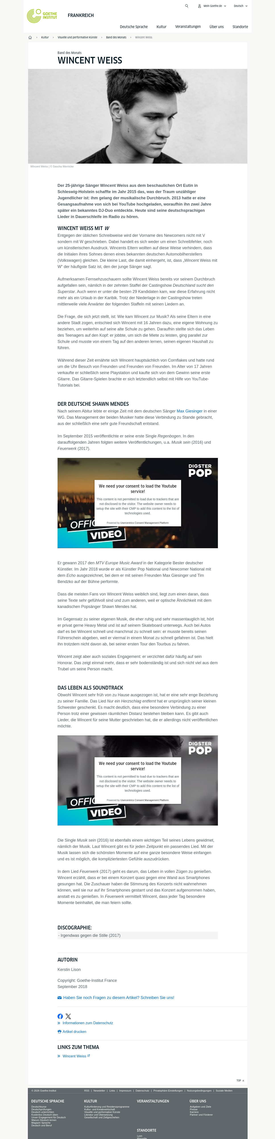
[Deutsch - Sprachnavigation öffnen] (241, 6)
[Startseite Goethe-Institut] (42, 16)
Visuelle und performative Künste (102, 1112)
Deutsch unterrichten (42, 1112)
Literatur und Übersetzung (98, 1114)
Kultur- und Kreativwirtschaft (99, 1109)
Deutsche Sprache (134, 27)
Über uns (217, 27)
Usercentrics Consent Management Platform (144, 522)
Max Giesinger (190, 411)
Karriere (194, 1112)
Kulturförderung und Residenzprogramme (106, 1106)
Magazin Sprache (41, 1122)
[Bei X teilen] (68, 1016)
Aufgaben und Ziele (200, 1106)
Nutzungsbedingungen (199, 1090)
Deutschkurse (38, 1106)
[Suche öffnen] (186, 6)
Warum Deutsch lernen (43, 1120)
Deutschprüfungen (41, 1109)
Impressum (125, 1090)
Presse (193, 1109)
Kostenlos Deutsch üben (44, 1114)
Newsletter (99, 1090)
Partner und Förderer (201, 1114)
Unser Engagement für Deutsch (48, 1117)
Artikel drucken (74, 1032)
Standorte (240, 27)
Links (112, 1090)
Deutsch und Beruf (41, 1125)
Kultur (161, 27)
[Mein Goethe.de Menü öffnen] (212, 6)
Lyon (139, 1136)
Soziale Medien (224, 1090)
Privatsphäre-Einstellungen (168, 1090)
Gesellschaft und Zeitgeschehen (101, 1117)
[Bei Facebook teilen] (60, 1016)
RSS (86, 1090)
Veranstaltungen (153, 1101)
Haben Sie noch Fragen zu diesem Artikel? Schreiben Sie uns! (118, 997)
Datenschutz (142, 1090)
